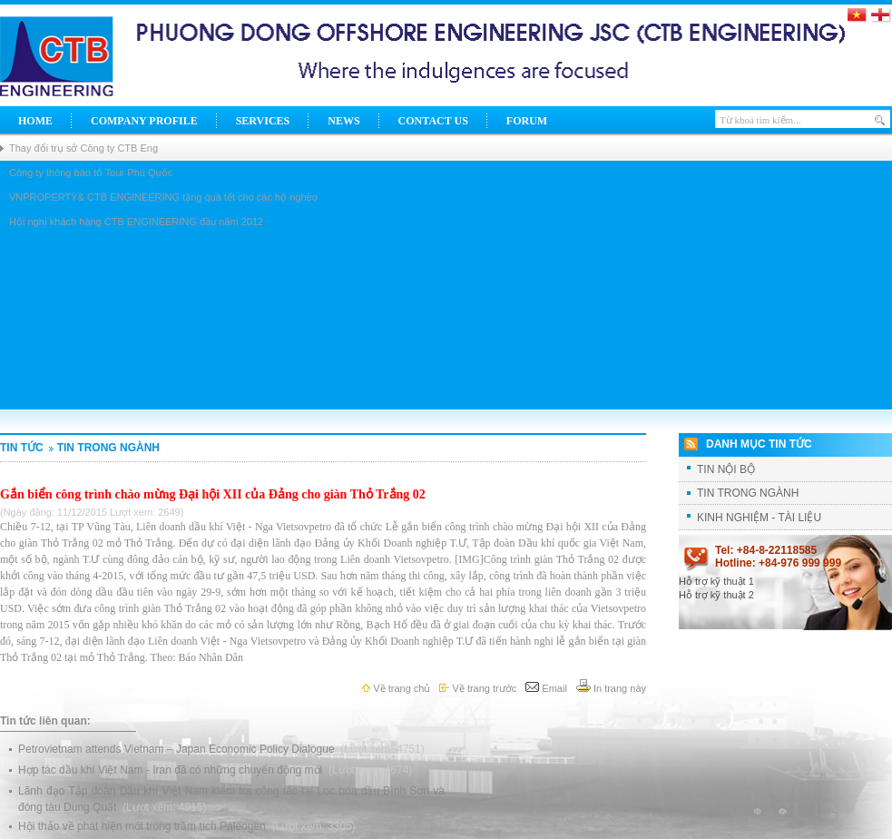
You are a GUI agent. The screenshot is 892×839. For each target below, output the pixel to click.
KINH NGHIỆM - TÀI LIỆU (759, 517)
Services (263, 120)
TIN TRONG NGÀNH (103, 447)
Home (35, 120)
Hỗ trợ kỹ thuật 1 (716, 581)
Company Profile (144, 120)
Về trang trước (477, 688)
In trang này (611, 688)
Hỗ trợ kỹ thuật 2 (716, 594)
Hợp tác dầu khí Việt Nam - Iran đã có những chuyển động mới (172, 770)
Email (546, 688)
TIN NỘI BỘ (726, 469)
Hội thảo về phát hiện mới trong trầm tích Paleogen (143, 826)
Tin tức (22, 447)
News (343, 120)
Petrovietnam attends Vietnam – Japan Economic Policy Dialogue (178, 749)
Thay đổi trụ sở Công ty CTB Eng (83, 148)
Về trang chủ (396, 688)
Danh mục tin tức (759, 444)
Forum (526, 120)
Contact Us (433, 120)
